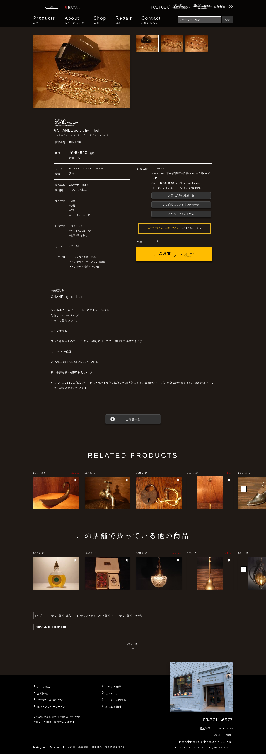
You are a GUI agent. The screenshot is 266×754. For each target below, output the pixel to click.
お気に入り (73, 7)
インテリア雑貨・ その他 (85, 266)
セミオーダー (113, 693)
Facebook (55, 747)
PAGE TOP (133, 654)
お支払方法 (43, 693)
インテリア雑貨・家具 (84, 257)
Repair (124, 20)
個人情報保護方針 (115, 747)
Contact (151, 20)
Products (44, 20)
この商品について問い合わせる (181, 204)
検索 (227, 19)
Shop (100, 20)
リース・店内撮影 (115, 699)
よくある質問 (113, 706)
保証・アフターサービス (51, 706)
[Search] (199, 19)
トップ (38, 615)
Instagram (39, 747)
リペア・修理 (113, 686)
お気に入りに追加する (181, 195)
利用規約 (97, 747)
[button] (244, 489)
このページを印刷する (181, 213)
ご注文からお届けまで (50, 699)
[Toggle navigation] (36, 7)
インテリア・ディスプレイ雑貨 (88, 261)
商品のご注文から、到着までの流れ (163, 228)
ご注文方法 (43, 686)
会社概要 (70, 747)
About (74, 20)
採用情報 (83, 747)
